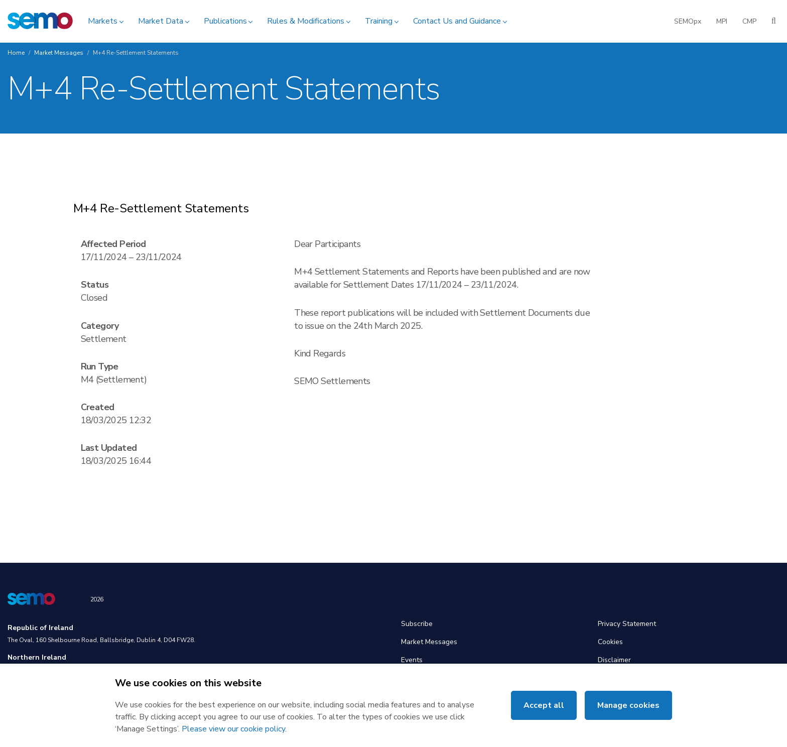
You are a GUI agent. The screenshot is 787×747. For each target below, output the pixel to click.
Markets (102, 21)
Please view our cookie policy (233, 728)
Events (412, 660)
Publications (225, 21)
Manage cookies (628, 705)
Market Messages (58, 53)
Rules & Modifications (305, 21)
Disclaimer (614, 660)
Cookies (610, 642)
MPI (721, 21)
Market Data (160, 21)
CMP (749, 21)
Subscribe (417, 624)
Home (16, 53)
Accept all (543, 705)
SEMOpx (687, 21)
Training (378, 21)
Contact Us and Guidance (457, 21)
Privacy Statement (627, 624)
